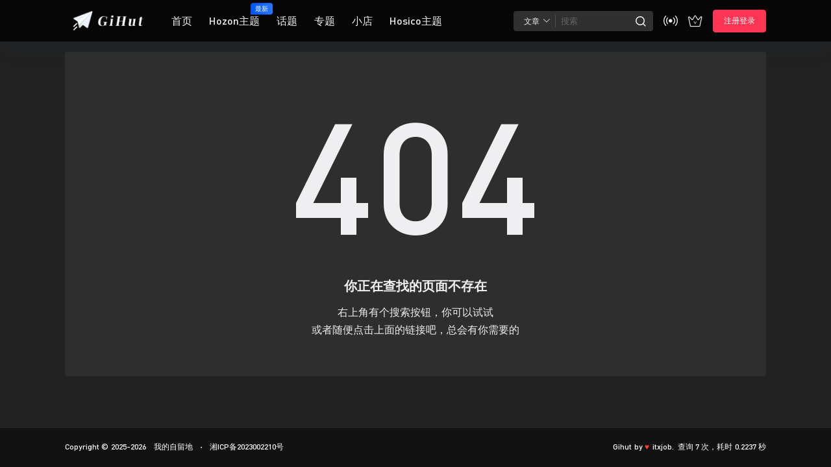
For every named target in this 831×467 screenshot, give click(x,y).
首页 (181, 20)
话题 (287, 20)
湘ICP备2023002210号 (247, 446)
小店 (362, 20)
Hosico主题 (416, 20)
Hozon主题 (234, 15)
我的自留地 (171, 446)
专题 (324, 20)
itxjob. (663, 446)
